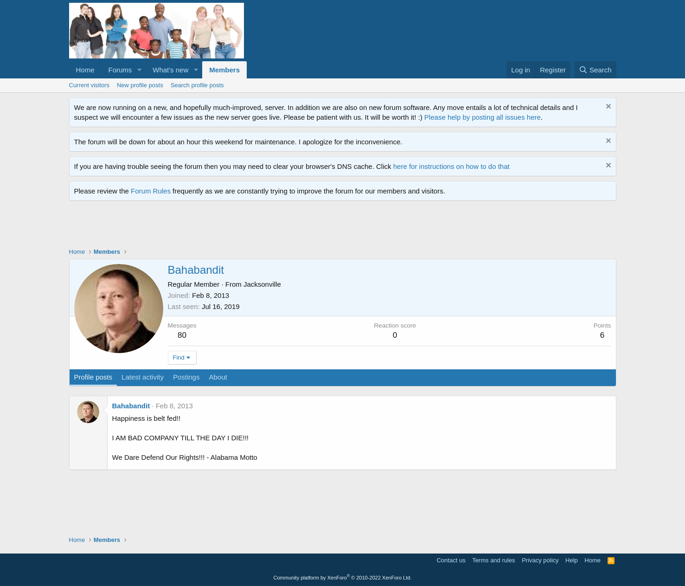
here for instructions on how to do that (451, 166)
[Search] (595, 69)
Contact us (450, 560)
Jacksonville (262, 284)
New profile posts (140, 85)
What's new (170, 70)
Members (224, 70)
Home (85, 70)
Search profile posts (197, 85)
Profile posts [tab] (93, 377)
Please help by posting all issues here (482, 117)
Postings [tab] (186, 377)
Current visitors (89, 85)
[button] (139, 69)
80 (182, 335)
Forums (120, 70)
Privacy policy (540, 560)
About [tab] (218, 377)
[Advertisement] (238, 226)
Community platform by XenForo (343, 577)
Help (571, 560)
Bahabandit (131, 406)
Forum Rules (151, 191)
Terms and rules (493, 560)
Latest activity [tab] (143, 377)
